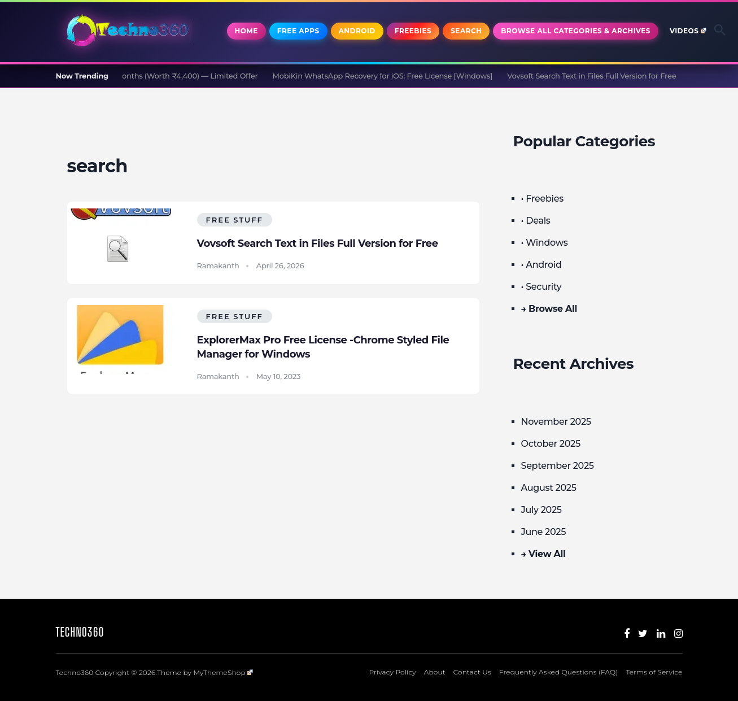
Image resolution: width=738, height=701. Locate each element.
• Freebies (542, 198)
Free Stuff (234, 219)
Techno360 (80, 631)
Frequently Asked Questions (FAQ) (558, 672)
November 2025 (556, 421)
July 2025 (541, 509)
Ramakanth (218, 265)
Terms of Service (654, 672)
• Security (541, 286)
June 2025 (543, 531)
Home (246, 31)
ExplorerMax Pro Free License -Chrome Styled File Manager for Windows (323, 347)
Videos (688, 31)
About (435, 672)
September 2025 (557, 465)
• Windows (544, 242)
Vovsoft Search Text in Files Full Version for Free (596, 75)
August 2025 (549, 487)
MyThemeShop (223, 672)
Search (466, 31)
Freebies (413, 31)
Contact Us (472, 672)
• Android (541, 264)
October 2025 (550, 443)
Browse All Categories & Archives (575, 31)
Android (357, 31)
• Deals (536, 220)
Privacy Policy (392, 672)
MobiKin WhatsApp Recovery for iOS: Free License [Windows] (387, 75)
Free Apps (298, 31)
